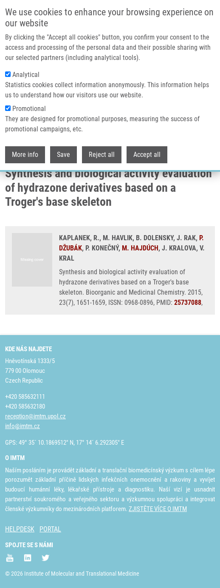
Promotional (29, 105)
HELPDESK (19, 529)
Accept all (147, 151)
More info (25, 151)
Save (63, 151)
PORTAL (50, 529)
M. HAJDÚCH (140, 248)
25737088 (187, 302)
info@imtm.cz (22, 426)
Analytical (25, 71)
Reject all (102, 151)
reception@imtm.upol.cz (35, 416)
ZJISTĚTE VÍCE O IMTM (158, 509)
